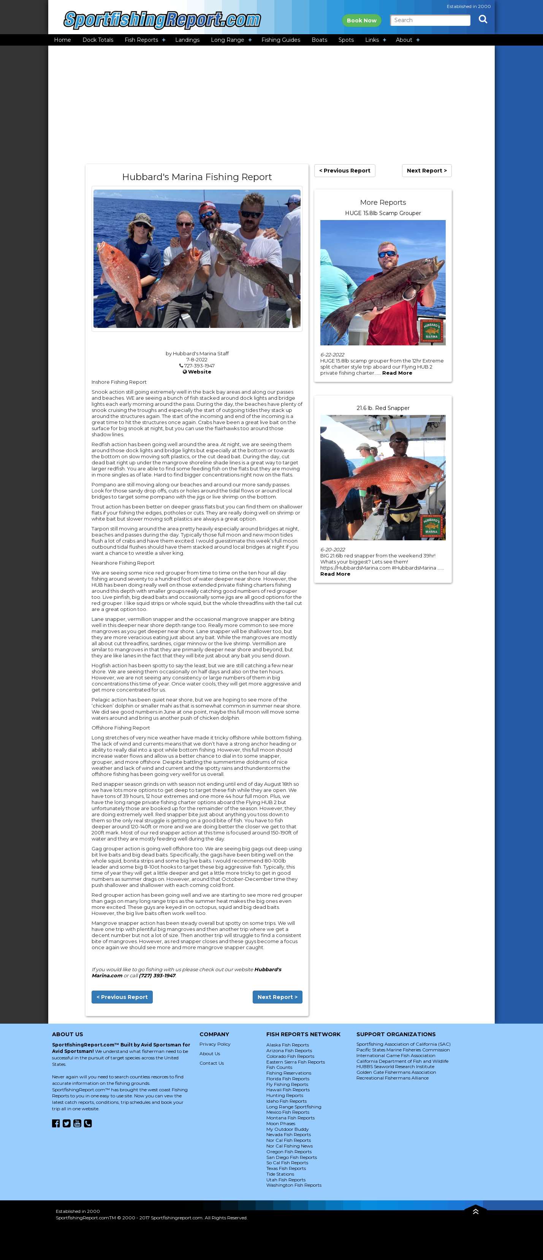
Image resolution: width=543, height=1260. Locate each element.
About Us (209, 1053)
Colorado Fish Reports (290, 1056)
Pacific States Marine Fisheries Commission (403, 1050)
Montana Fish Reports (290, 1118)
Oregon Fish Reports (289, 1151)
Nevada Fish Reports (288, 1134)
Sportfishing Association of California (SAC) (403, 1044)
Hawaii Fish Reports (288, 1089)
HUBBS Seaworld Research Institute (395, 1066)
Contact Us (211, 1063)
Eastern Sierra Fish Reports (295, 1062)
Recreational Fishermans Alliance (392, 1078)
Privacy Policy (215, 1044)
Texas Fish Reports (286, 1168)
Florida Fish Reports (287, 1078)
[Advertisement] (271, 105)
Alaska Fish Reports (287, 1045)
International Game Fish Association (395, 1055)
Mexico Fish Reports (287, 1112)
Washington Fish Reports (293, 1185)
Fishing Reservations (288, 1073)
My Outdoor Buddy (287, 1129)
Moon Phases (280, 1123)
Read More (397, 373)
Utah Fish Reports (286, 1179)
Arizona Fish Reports (289, 1050)
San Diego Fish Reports (291, 1157)
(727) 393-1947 (157, 975)
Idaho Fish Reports (286, 1101)
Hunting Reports (284, 1095)
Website (199, 372)
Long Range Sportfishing (293, 1107)
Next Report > (278, 997)
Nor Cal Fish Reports (288, 1140)
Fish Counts (279, 1067)
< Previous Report (122, 997)
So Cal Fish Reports (287, 1162)
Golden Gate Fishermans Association (396, 1072)
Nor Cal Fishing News (289, 1146)
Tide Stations (280, 1174)
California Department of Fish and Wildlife (402, 1061)
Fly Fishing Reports (287, 1084)
